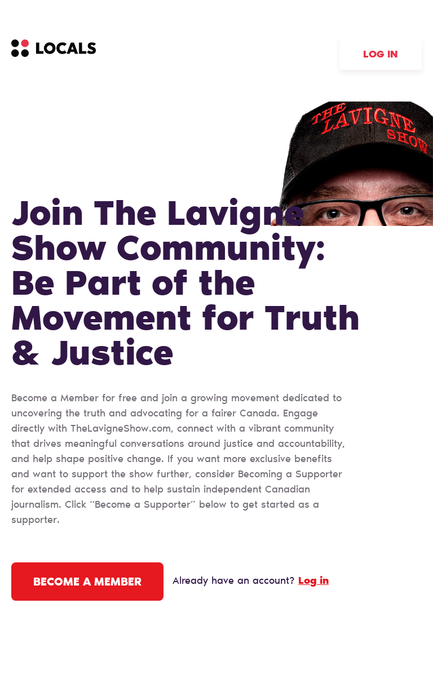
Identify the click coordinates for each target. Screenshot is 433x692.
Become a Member (87, 582)
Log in (380, 55)
